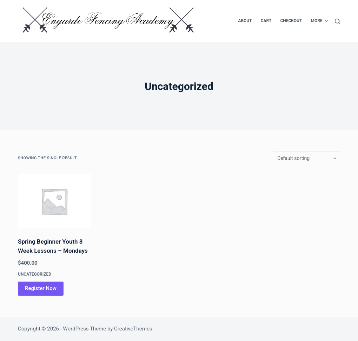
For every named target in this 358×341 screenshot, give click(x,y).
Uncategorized (34, 274)
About (245, 20)
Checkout (291, 20)
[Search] (337, 21)
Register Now (41, 288)
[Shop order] (306, 158)
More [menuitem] (319, 21)
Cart (266, 20)
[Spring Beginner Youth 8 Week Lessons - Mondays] (54, 201)
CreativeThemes (133, 329)
